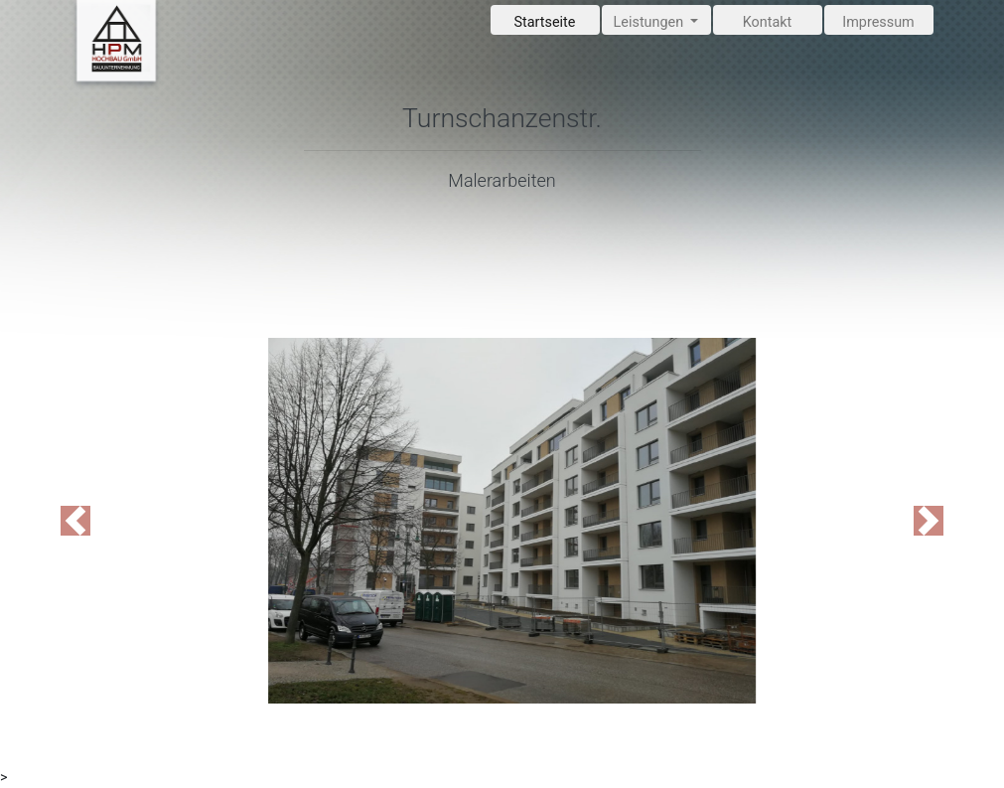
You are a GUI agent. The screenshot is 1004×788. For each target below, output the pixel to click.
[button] (75, 521)
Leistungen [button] (650, 22)
